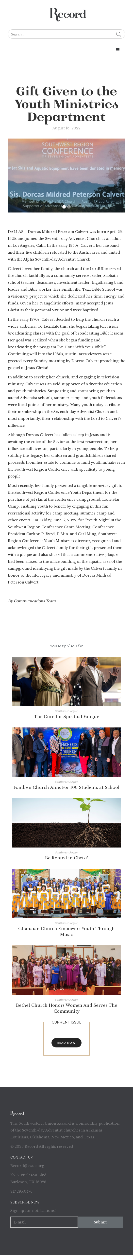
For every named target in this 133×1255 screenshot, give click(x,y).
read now (66, 1042)
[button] (66, 49)
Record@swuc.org (27, 1166)
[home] (66, 14)
